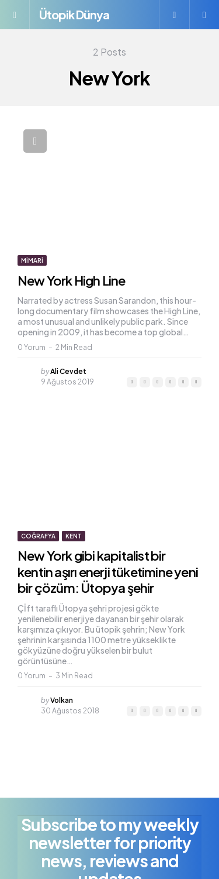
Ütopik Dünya (74, 14)
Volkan (61, 700)
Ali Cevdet (68, 371)
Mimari (32, 260)
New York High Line (72, 280)
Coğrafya (38, 536)
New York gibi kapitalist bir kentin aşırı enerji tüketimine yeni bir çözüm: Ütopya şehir (108, 571)
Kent (73, 536)
